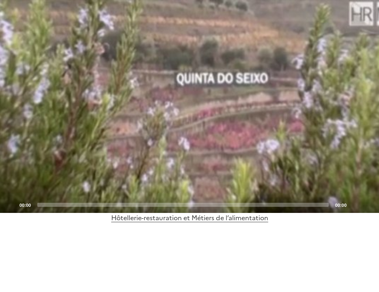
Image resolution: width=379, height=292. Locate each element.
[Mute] (355, 204)
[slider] (183, 205)
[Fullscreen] (368, 204)
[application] (189, 106)
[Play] (189, 106)
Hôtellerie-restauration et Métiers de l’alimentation (189, 218)
